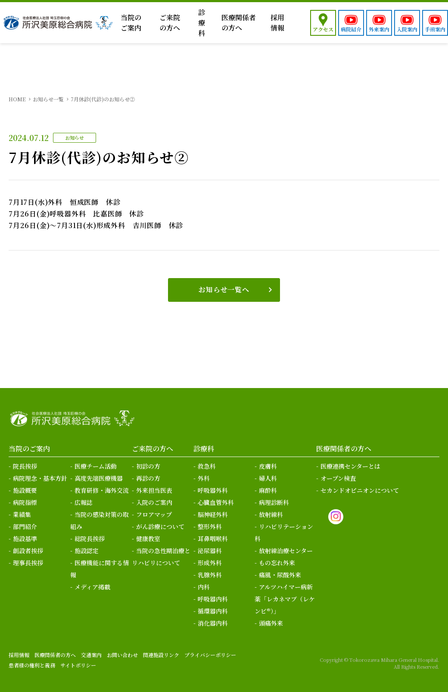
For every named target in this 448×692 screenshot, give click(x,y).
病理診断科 (274, 502)
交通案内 (91, 654)
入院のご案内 (154, 502)
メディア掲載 (92, 586)
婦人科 (268, 478)
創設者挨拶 (28, 550)
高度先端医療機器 (99, 478)
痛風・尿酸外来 (280, 574)
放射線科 (271, 514)
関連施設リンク (161, 654)
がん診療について (160, 526)
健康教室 (148, 538)
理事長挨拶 (28, 562)
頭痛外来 (271, 623)
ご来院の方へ (169, 23)
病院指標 (25, 502)
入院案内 (407, 29)
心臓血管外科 (216, 502)
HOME (17, 99)
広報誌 (84, 502)
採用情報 (277, 23)
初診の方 (148, 466)
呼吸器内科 (213, 599)
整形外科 (210, 526)
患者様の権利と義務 (32, 665)
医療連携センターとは (350, 466)
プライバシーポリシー (210, 654)
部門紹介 (25, 526)
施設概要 (25, 490)
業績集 (22, 514)
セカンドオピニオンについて (359, 490)
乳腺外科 (210, 574)
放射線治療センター (286, 550)
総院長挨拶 (90, 538)
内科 (204, 586)
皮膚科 (268, 466)
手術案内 (435, 29)
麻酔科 (268, 490)
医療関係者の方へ (238, 23)
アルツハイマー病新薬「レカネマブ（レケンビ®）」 (285, 598)
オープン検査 (338, 478)
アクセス (323, 29)
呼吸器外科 (213, 490)
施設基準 (25, 538)
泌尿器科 (210, 550)
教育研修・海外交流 (102, 490)
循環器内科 (213, 611)
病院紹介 (351, 29)
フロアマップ (154, 514)
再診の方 (148, 478)
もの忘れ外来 (277, 562)
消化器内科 (213, 623)
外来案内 (379, 29)
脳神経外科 (213, 514)
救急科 (207, 466)
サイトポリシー (78, 665)
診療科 (201, 22)
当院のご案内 (131, 23)
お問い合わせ (122, 654)
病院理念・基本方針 (40, 478)
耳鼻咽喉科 (213, 538)
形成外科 (210, 562)
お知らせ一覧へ (224, 289)
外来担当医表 (154, 490)
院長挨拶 (25, 466)
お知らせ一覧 (48, 99)
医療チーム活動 (96, 466)
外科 (204, 478)
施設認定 (87, 550)
